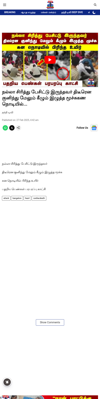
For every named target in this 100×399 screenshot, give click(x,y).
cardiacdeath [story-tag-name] (39, 198)
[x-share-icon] (12, 129)
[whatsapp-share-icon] (5, 129)
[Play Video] (50, 60)
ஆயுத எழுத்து (28, 12)
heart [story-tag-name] (27, 198)
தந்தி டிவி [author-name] (7, 112)
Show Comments (50, 322)
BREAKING (10, 12)
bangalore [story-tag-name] (17, 198)
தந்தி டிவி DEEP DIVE (72, 12)
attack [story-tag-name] (6, 198)
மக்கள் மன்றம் (48, 12)
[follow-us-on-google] (94, 128)
